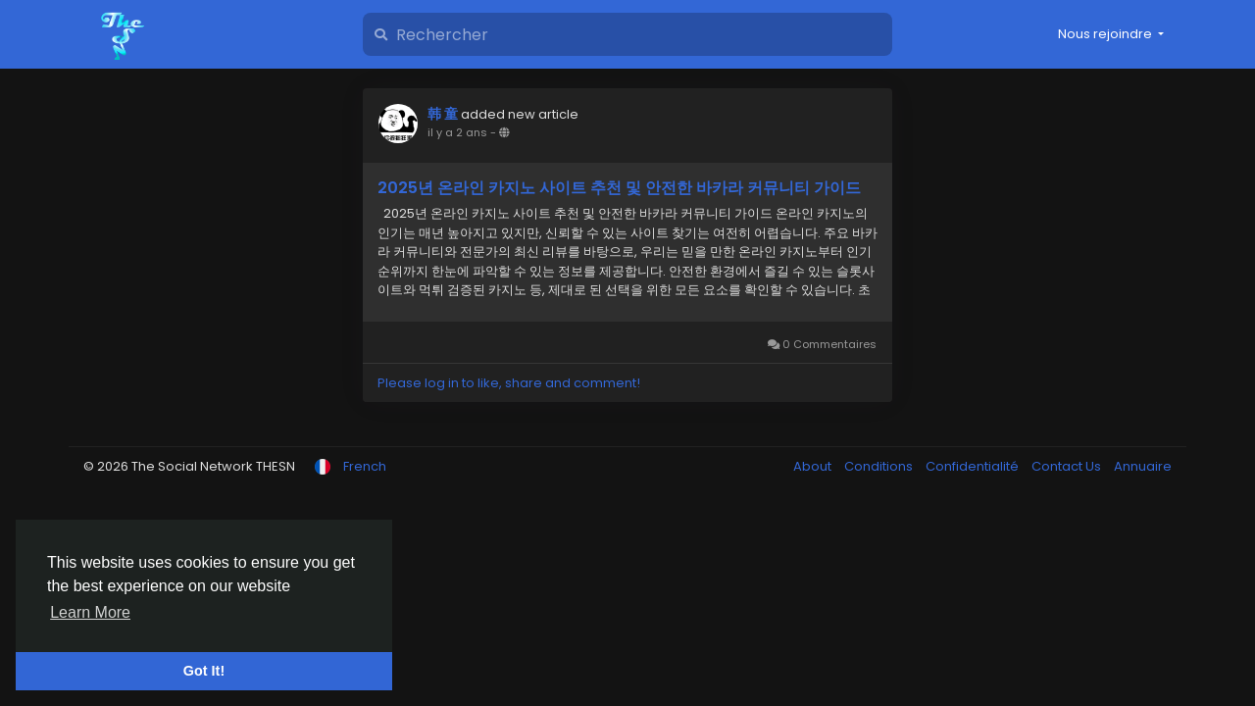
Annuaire (1143, 466)
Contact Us (1067, 466)
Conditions (880, 466)
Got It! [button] (204, 671)
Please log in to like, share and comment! (508, 383)
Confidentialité (974, 466)
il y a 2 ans (457, 132)
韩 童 (442, 114)
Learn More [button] (90, 612)
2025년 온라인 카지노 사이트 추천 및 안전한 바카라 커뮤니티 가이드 (619, 188)
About (813, 466)
